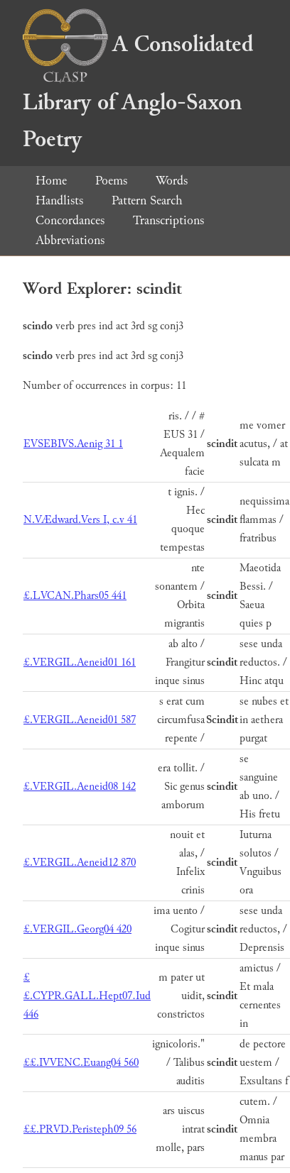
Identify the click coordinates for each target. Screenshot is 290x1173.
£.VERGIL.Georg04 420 (77, 929)
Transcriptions (168, 220)
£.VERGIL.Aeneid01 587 (79, 720)
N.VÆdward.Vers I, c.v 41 (80, 520)
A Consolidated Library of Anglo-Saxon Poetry (138, 92)
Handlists (59, 200)
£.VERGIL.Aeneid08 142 (79, 786)
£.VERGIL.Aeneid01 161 (79, 662)
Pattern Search (147, 200)
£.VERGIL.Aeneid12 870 (79, 862)
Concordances (70, 220)
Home (51, 180)
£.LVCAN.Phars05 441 (75, 596)
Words (172, 180)
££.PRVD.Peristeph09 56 (79, 1129)
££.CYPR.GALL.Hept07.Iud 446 (87, 996)
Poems (111, 180)
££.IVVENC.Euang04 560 (81, 1062)
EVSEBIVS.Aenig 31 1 (73, 444)
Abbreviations (70, 240)
